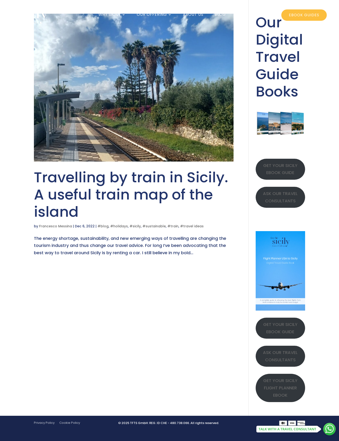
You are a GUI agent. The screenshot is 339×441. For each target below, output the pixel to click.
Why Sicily (109, 15)
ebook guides (304, 15)
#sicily (135, 226)
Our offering (152, 15)
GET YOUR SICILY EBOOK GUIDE (280, 169)
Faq (241, 15)
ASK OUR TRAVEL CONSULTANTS (280, 197)
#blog (103, 226)
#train (172, 226)
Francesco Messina (55, 226)
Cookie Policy (69, 422)
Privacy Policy (44, 422)
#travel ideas (192, 226)
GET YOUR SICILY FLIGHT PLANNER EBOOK (280, 388)
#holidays (119, 226)
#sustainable (154, 226)
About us (193, 15)
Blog (220, 15)
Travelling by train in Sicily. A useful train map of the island (131, 194)
